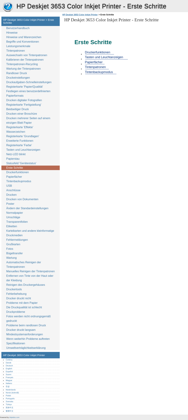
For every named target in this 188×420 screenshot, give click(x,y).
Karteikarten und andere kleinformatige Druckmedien (30, 233)
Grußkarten (13, 244)
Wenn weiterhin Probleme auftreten (28, 338)
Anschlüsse (13, 190)
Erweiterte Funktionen (19, 140)
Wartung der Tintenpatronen (23, 68)
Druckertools (14, 289)
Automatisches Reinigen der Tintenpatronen (23, 264)
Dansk (8, 363)
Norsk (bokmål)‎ (12, 393)
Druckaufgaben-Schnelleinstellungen (29, 82)
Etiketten (11, 226)
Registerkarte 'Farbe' (19, 145)
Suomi (8, 374)
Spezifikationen (15, 343)
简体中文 (9, 407)
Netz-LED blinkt (16, 154)
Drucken (11, 194)
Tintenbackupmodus (18, 181)
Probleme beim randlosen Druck (26, 325)
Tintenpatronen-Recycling (22, 64)
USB (9, 185)
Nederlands (11, 390)
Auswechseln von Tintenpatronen (26, 55)
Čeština (9, 360)
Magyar (9, 380)
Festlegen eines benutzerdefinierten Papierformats (28, 93)
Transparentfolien (17, 221)
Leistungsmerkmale (18, 46)
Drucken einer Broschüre (21, 113)
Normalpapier (14, 212)
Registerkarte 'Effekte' (19, 127)
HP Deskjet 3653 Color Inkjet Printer (8, 7)
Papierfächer (14, 176)
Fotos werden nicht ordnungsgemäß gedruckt (28, 318)
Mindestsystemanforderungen (24, 334)
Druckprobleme (15, 311)
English (9, 369)
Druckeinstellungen (18, 77)
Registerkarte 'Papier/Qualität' (24, 86)
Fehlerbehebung (16, 293)
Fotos (9, 248)
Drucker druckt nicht (18, 298)
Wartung (11, 257)
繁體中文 (9, 411)
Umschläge (13, 217)
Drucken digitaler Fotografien (24, 100)
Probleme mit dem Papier (22, 302)
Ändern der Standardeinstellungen (27, 208)
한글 (8, 386)
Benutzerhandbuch (18, 28)
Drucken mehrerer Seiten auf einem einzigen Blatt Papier (28, 120)
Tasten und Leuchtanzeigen (23, 149)
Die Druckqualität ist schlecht (24, 307)
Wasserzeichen (15, 131)
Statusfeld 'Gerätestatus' (21, 163)
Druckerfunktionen (17, 172)
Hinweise (12, 32)
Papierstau (13, 158)
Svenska (9, 401)
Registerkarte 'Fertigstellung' (23, 104)
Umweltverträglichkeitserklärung (26, 347)
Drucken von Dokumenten (22, 199)
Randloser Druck (16, 73)
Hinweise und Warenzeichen (23, 37)
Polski (8, 396)
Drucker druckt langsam (21, 329)
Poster (10, 203)
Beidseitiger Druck (17, 109)
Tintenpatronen (15, 50)
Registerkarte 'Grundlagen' (22, 136)
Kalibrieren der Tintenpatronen (25, 59)
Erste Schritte (14, 167)
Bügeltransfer (14, 253)
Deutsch (9, 366)
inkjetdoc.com (14, 417)
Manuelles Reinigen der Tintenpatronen (30, 271)
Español (9, 371)
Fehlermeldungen (17, 239)
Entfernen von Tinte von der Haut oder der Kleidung (29, 278)
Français (9, 377)
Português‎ (10, 398)
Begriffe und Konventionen (22, 41)
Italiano (9, 383)
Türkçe (9, 404)
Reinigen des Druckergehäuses (25, 284)
